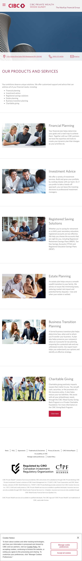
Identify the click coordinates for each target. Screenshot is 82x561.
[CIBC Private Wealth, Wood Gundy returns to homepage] (31, 6)
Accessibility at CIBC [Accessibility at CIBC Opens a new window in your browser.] (41, 454)
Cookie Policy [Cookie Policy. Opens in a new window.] (32, 547)
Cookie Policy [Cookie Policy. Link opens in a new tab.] (51, 457)
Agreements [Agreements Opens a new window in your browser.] (21, 450)
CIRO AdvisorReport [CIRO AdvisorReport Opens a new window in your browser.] (69, 450)
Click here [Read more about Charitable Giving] (55, 414)
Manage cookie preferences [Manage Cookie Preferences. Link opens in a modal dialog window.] (35, 457)
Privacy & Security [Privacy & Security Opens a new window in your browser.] (54, 450)
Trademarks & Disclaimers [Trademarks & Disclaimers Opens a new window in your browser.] (37, 450)
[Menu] (4, 4)
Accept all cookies (64, 553)
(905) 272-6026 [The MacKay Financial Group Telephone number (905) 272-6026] (58, 56)
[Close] (78, 537)
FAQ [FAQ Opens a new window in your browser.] (13, 450)
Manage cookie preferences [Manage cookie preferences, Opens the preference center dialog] (64, 546)
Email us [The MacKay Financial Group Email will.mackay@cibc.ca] (76, 56)
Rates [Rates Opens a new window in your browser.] (7, 450)
